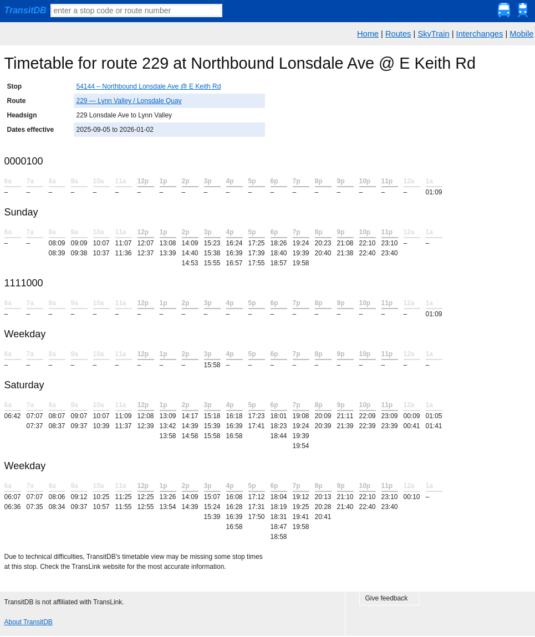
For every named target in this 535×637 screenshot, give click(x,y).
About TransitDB (28, 622)
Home (368, 33)
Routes (398, 33)
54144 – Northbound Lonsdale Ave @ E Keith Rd (149, 86)
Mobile (521, 33)
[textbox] (136, 10)
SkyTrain (433, 33)
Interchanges (479, 33)
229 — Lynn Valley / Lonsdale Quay (129, 101)
